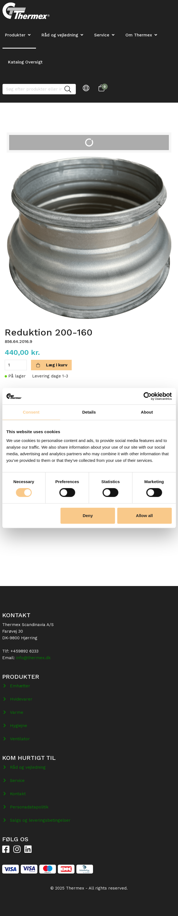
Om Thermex (138, 35)
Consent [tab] (31, 412)
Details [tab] (89, 412)
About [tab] (147, 412)
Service (101, 35)
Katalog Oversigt (25, 62)
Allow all (144, 515)
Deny (88, 515)
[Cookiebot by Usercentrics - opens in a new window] (147, 396)
